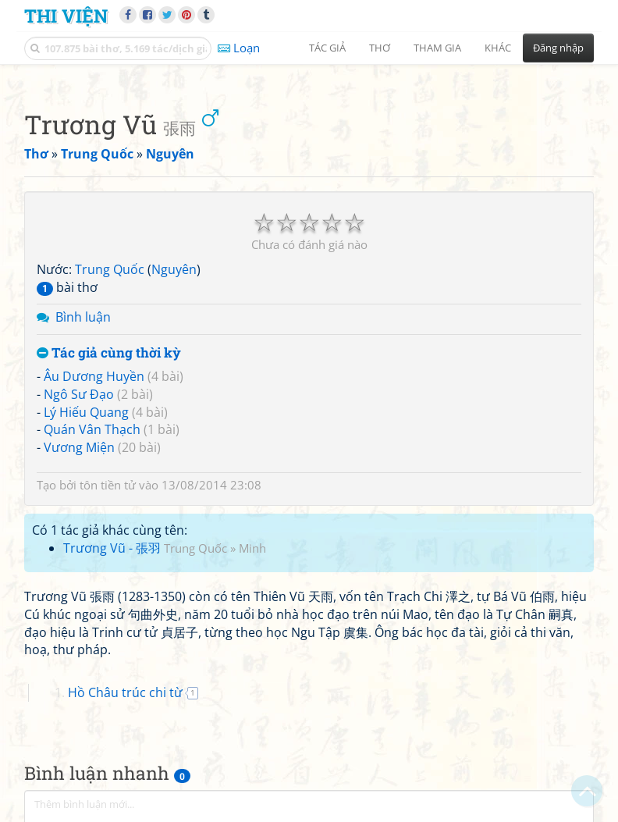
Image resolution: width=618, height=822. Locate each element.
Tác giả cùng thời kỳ (109, 353)
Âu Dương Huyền (94, 376)
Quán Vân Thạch (92, 429)
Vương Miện (79, 447)
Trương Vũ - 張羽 (112, 548)
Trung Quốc (109, 269)
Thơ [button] (379, 48)
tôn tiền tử (108, 485)
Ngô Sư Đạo (79, 394)
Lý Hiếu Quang (86, 412)
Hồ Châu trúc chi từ (125, 692)
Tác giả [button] (327, 48)
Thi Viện (66, 15)
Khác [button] (498, 48)
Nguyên (174, 269)
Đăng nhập (558, 48)
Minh (252, 548)
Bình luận (83, 317)
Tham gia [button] (437, 48)
